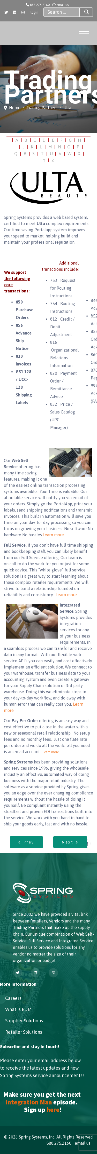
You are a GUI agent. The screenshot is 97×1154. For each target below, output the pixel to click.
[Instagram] (23, 12)
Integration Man (28, 1102)
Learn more (53, 534)
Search (82, 12)
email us (62, 5)
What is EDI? (18, 1009)
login (34, 12)
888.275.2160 (40, 5)
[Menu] (83, 33)
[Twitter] (6, 12)
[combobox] (61, 12)
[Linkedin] (14, 12)
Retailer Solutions (23, 1032)
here (53, 1110)
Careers (13, 998)
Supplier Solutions (24, 1020)
